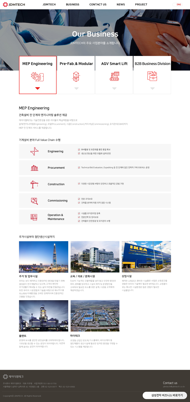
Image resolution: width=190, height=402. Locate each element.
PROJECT (141, 4)
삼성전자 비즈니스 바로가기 (167, 395)
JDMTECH (49, 4)
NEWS (121, 4)
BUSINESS (72, 4)
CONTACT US (97, 4)
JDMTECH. (18, 396)
